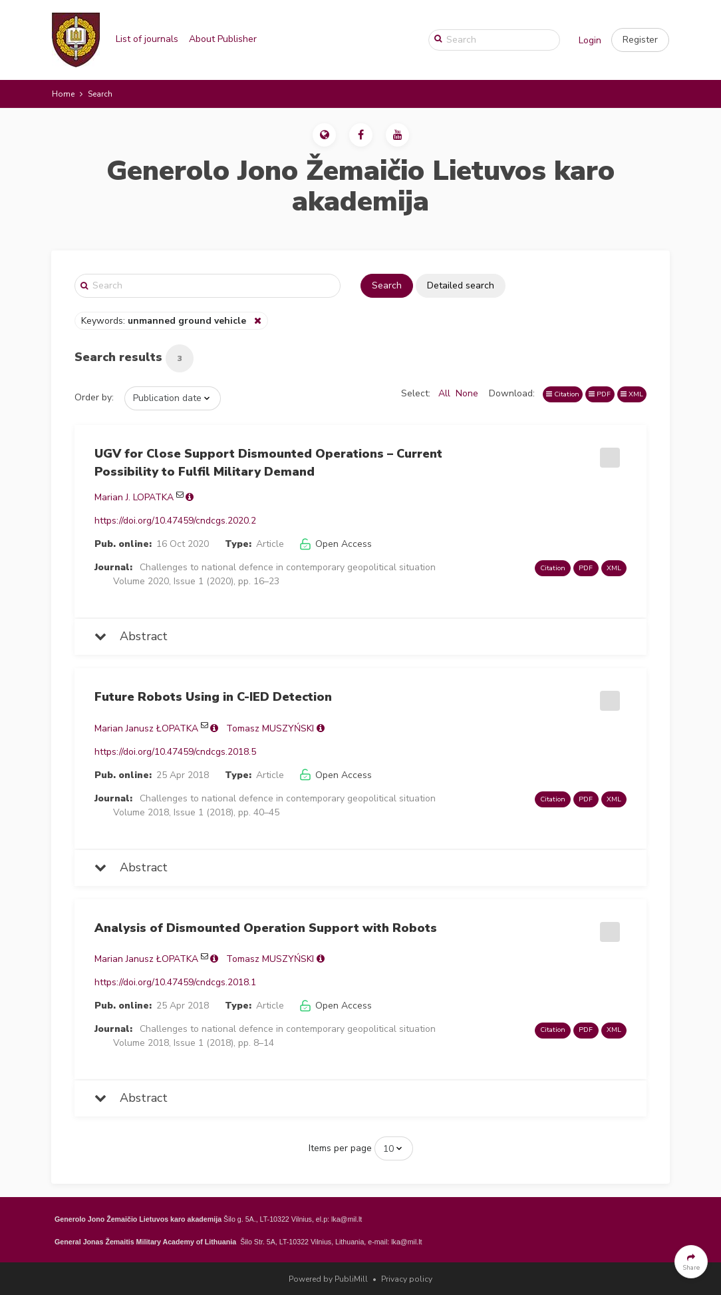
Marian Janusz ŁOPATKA (146, 728)
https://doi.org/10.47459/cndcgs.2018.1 (175, 982)
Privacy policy (406, 1279)
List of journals (147, 39)
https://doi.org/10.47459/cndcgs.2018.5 (175, 751)
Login (590, 40)
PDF (600, 394)
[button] (640, 40)
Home (63, 94)
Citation (562, 394)
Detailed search (460, 285)
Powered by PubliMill (328, 1279)
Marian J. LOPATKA (134, 497)
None (467, 393)
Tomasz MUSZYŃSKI (270, 728)
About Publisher (223, 39)
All (444, 393)
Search (387, 285)
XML (632, 394)
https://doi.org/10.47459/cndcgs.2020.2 (175, 520)
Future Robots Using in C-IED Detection (213, 697)
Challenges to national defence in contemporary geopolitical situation (288, 567)
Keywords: (165, 320)
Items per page (340, 1148)
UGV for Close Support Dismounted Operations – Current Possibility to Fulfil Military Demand (268, 463)
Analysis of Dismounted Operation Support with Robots (265, 928)
